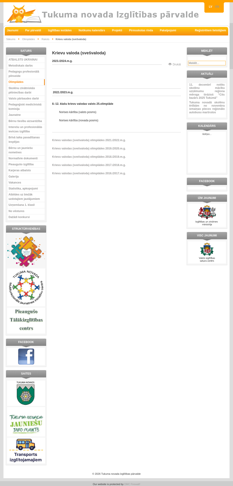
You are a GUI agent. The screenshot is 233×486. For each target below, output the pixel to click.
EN (217, 6)
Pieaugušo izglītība (21, 164)
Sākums (10, 39)
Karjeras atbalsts (20, 170)
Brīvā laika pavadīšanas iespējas (24, 139)
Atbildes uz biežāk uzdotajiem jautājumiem (24, 197)
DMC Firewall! (132, 484)
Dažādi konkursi (19, 217)
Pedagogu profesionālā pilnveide (24, 74)
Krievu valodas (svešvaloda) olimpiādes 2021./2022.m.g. (89, 140)
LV (211, 6)
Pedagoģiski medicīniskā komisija (25, 107)
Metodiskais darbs (21, 65)
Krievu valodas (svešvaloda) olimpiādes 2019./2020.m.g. (89, 148)
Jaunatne (15, 114)
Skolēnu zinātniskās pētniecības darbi (22, 90)
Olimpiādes (28, 39)
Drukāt (175, 64)
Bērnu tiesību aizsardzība (25, 121)
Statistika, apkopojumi (23, 188)
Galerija (14, 176)
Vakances (15, 182)
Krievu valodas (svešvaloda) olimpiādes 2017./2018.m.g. (89, 165)
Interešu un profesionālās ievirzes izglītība (25, 129)
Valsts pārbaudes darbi (24, 98)
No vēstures (16, 211)
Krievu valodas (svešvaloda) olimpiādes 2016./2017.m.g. (89, 173)
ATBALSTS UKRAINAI (23, 59)
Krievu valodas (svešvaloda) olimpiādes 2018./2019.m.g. (89, 156)
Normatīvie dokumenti (23, 158)
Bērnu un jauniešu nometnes (21, 150)
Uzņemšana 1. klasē (22, 205)
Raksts (45, 39)
